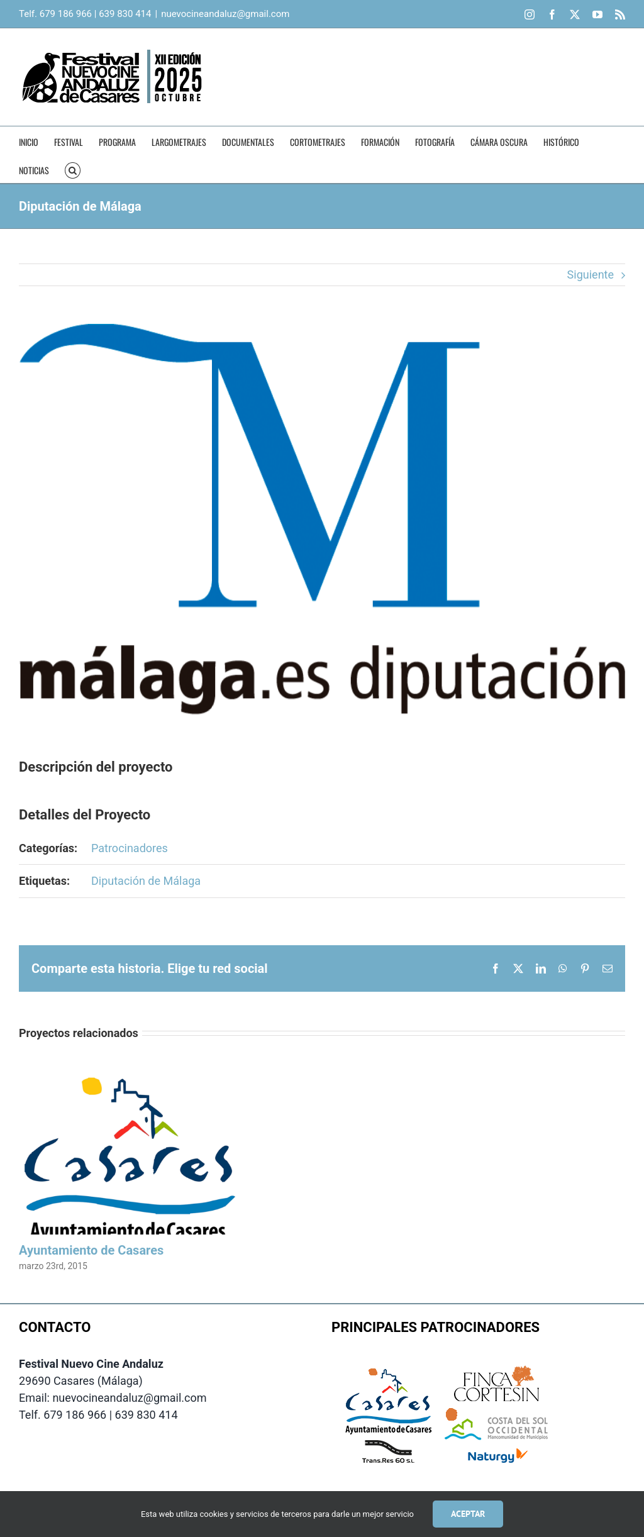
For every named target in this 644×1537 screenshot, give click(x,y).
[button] (72, 169)
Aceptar (468, 1513)
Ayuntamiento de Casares (91, 1250)
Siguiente (590, 274)
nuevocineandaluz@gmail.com (225, 13)
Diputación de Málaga (146, 880)
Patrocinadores (129, 848)
